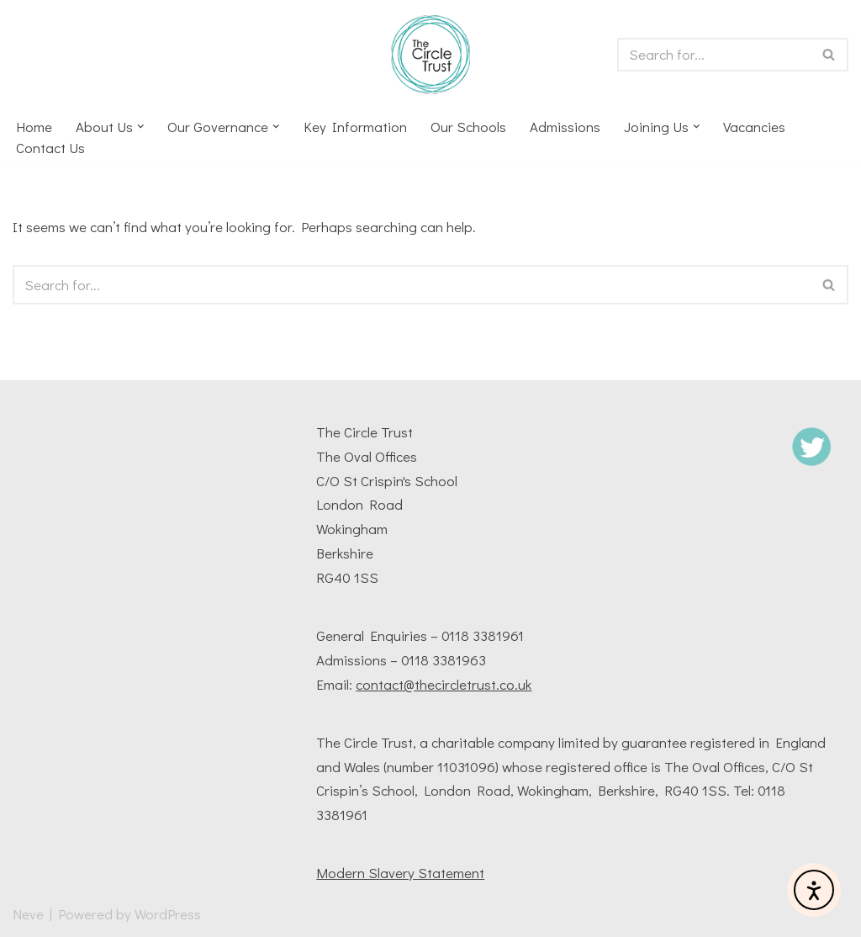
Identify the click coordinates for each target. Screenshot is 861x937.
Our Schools (468, 126)
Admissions (565, 126)
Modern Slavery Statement (400, 872)
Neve (28, 914)
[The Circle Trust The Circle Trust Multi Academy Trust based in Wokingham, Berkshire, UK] (430, 55)
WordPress (168, 914)
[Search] (714, 54)
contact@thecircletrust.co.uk (443, 684)
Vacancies (755, 126)
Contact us (50, 147)
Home (34, 126)
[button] (141, 126)
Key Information (355, 126)
